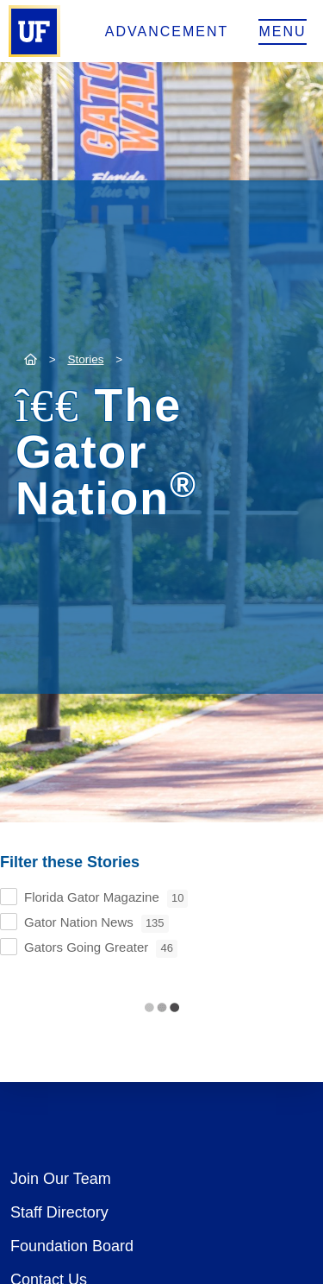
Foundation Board (72, 1246)
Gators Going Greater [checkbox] (100, 949)
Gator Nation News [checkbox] (96, 924)
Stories (85, 359)
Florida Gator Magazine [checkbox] (106, 899)
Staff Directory (59, 1212)
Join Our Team (60, 1178)
